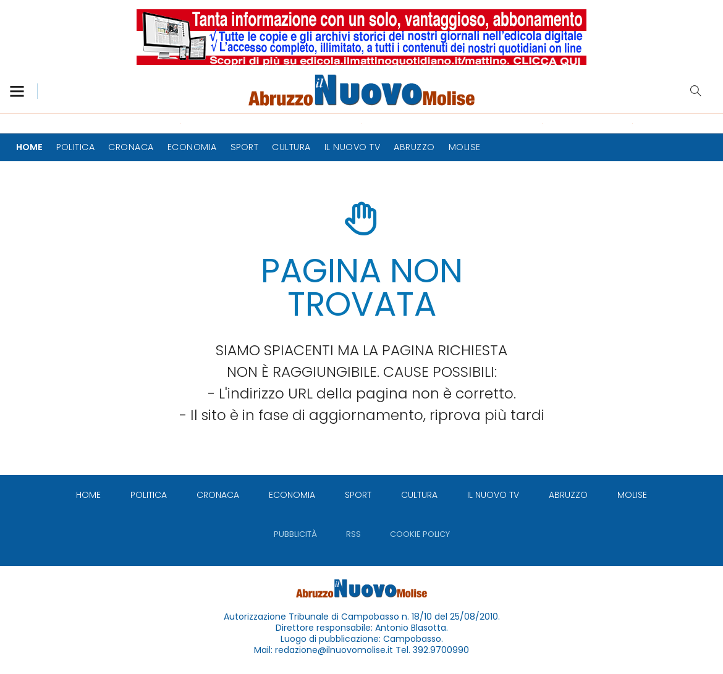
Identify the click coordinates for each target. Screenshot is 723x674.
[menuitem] (29, 147)
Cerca (695, 90)
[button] (23, 91)
